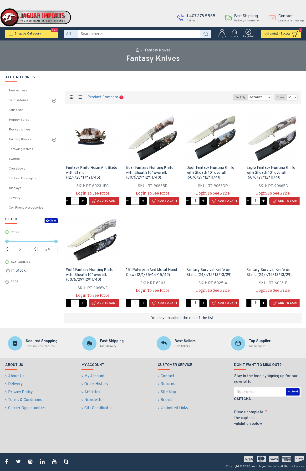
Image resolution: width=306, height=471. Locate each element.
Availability (21, 262)
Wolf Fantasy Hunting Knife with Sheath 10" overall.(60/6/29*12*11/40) (89, 275)
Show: (282, 97)
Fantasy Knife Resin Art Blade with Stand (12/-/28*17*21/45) (91, 172)
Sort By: (237, 97)
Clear (52, 220)
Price (15, 232)
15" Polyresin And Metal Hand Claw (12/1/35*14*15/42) (151, 272)
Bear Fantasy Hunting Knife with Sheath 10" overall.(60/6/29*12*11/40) (149, 172)
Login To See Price (92, 193)
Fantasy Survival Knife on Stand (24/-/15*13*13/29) (208, 272)
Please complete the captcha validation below (248, 418)
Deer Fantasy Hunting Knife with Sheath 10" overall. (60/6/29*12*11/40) (210, 172)
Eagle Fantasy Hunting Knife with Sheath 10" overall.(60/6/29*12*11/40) (270, 172)
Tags (15, 282)
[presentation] (267, 436)
